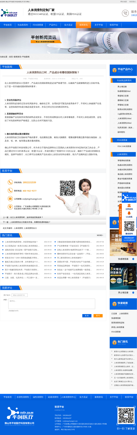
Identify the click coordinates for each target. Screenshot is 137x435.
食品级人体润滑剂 (125, 174)
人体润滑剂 (18, 228)
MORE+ (100, 235)
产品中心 (53, 25)
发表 (87, 316)
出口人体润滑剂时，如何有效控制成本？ (26, 217)
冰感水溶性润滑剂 (125, 170)
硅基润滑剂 (53, 397)
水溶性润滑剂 (23, 397)
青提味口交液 (123, 96)
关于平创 (99, 25)
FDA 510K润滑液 (124, 146)
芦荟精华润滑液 (124, 183)
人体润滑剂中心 (68, 397)
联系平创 (114, 25)
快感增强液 (116, 318)
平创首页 (8, 25)
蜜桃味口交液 (123, 100)
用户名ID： (8, 295)
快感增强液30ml (124, 91)
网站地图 (123, 1)
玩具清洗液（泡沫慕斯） (126, 128)
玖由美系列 (23, 25)
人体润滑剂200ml (124, 123)
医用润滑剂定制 (117, 323)
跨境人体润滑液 (117, 327)
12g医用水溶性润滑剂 (125, 114)
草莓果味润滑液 (124, 160)
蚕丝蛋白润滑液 (124, 188)
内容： (6, 300)
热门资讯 (7, 235)
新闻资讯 (83, 25)
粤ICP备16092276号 (68, 429)
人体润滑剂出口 (30, 228)
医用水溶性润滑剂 (125, 109)
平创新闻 (25, 57)
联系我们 (132, 1)
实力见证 (68, 25)
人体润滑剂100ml (124, 118)
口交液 (114, 314)
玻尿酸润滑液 (123, 192)
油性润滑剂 (38, 397)
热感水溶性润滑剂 (125, 165)
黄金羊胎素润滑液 (125, 179)
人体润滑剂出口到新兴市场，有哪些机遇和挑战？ (30, 222)
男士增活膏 (122, 87)
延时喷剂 (121, 132)
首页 (11, 57)
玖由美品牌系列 (124, 80)
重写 (98, 316)
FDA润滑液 (38, 25)
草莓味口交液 (123, 105)
